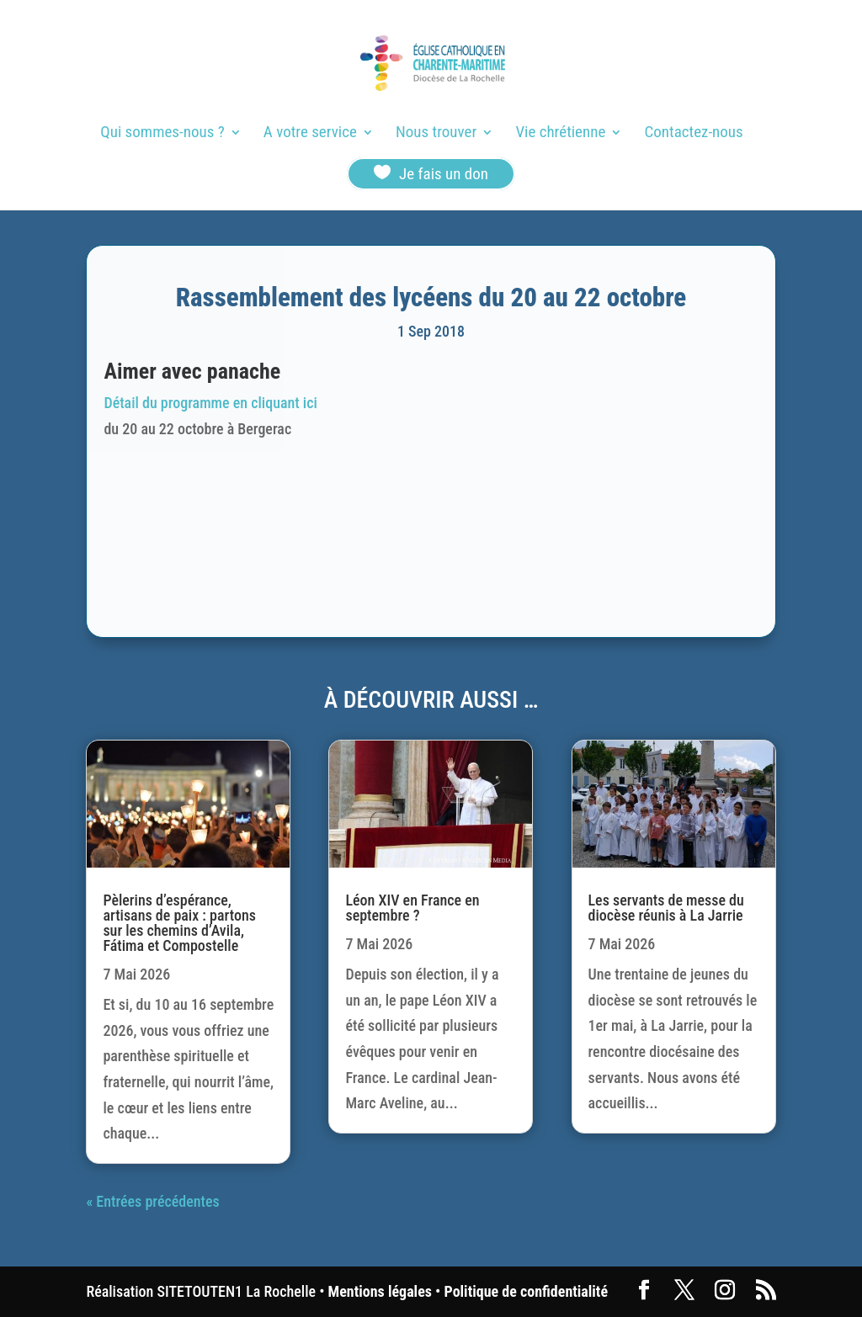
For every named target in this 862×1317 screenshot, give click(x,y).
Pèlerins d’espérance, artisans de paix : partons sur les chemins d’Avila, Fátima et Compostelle (179, 922)
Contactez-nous (694, 133)
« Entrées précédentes (152, 1201)
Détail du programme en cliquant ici (210, 403)
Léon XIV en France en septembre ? (412, 907)
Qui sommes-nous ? (162, 133)
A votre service (310, 133)
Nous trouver (436, 133)
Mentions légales (380, 1291)
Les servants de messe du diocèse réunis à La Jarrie (666, 907)
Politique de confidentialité (526, 1291)
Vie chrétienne (560, 133)
